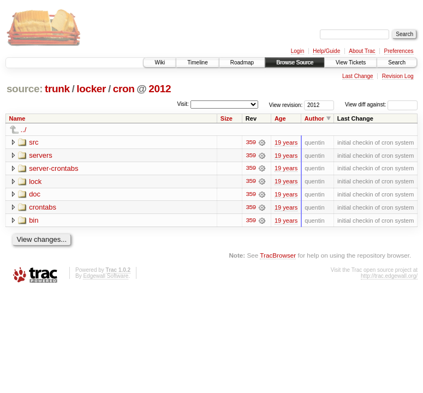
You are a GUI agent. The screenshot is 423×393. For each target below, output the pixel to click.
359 (250, 142)
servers (40, 155)
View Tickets (351, 62)
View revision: (286, 105)
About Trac (362, 51)
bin (33, 221)
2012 (159, 88)
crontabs (42, 208)
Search (397, 62)
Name (17, 118)
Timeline (197, 62)
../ (24, 130)
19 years (286, 142)
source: (25, 88)
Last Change (357, 76)
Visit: (183, 104)
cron (124, 88)
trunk (57, 88)
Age (280, 118)
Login (297, 51)
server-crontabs (53, 168)
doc (34, 194)
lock (35, 181)
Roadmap (242, 62)
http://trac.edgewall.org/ (389, 276)
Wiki (159, 62)
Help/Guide (326, 51)
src (33, 142)
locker (91, 88)
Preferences (399, 51)
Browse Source (294, 62)
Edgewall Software (105, 276)
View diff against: (381, 105)
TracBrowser (278, 256)
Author (314, 118)
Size (227, 118)
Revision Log (398, 76)
